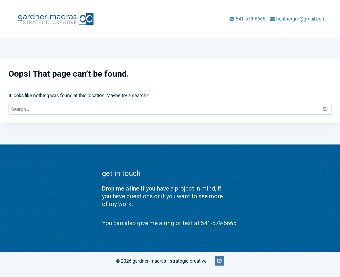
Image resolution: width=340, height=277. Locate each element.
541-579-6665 (218, 223)
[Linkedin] (219, 261)
